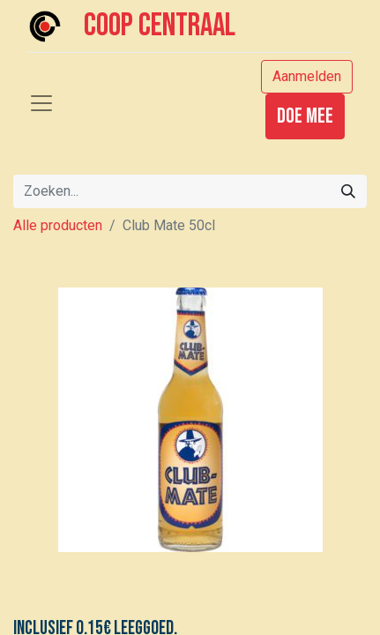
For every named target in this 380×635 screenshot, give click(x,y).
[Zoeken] (348, 191)
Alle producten (57, 225)
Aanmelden (306, 76)
